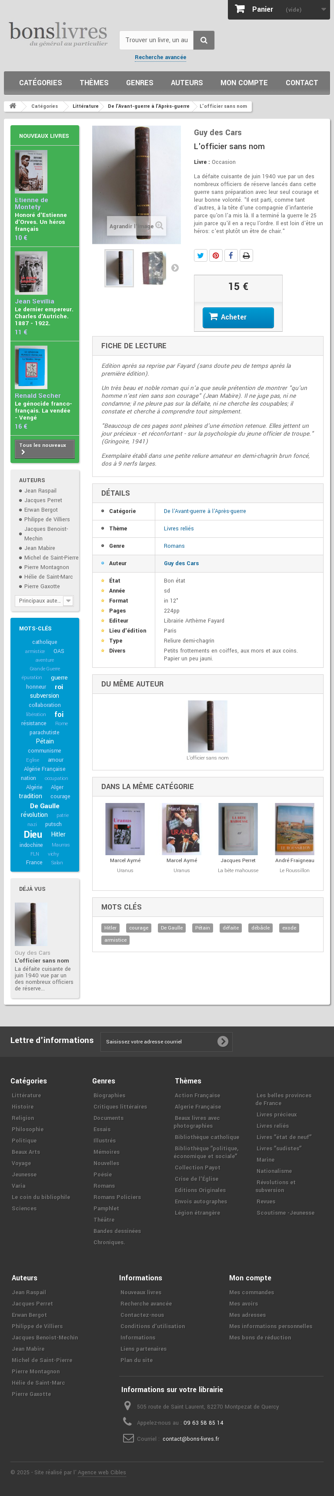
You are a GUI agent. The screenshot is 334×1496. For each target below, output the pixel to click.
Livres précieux (277, 1115)
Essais (102, 1129)
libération (36, 714)
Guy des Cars (32, 953)
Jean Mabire (39, 548)
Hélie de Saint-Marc (48, 577)
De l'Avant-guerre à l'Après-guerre (205, 511)
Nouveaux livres (44, 136)
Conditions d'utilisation (152, 1326)
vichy (53, 854)
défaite (231, 928)
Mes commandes (251, 1292)
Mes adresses (247, 1315)
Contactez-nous (142, 1315)
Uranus (125, 870)
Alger (57, 787)
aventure (45, 660)
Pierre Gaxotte (42, 586)
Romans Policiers (117, 1197)
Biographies (109, 1096)
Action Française (197, 1096)
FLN (34, 854)
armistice (35, 651)
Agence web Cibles (102, 1472)
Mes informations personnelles (270, 1326)
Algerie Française (198, 1107)
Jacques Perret (43, 500)
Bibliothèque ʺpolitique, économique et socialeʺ (206, 1152)
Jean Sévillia (34, 301)
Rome (61, 723)
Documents (109, 1118)
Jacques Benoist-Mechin (45, 1338)
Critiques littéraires (120, 1107)
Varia (18, 1186)
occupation (56, 778)
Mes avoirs (243, 1304)
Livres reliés (179, 529)
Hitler (58, 834)
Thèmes (94, 83)
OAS (58, 651)
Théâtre (104, 1220)
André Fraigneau (294, 860)
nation (28, 778)
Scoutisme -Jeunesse (285, 1213)
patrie (63, 815)
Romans (174, 546)
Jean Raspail (40, 491)
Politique (24, 1141)
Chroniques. (109, 1242)
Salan (57, 862)
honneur (36, 687)
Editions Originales (200, 1190)
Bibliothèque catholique (207, 1137)
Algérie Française (45, 769)
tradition (30, 796)
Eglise (32, 760)
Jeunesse (24, 1175)
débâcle (260, 928)
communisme (44, 751)
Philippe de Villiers (47, 519)
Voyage (21, 1163)
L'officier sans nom (42, 960)
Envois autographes (201, 1202)
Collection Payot (197, 1168)
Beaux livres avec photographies (197, 1122)
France (34, 862)
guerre (59, 677)
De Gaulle (44, 806)
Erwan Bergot (41, 510)
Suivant (174, 267)
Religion (23, 1118)
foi (58, 715)
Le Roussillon (295, 870)
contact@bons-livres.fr (191, 1439)
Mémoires (107, 1152)
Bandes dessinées (117, 1231)
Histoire (22, 1107)
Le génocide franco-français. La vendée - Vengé (43, 411)
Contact (302, 83)
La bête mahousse (238, 870)
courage (60, 796)
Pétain (45, 741)
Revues (266, 1202)
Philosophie (27, 1129)
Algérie (34, 787)
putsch (53, 824)
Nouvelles (106, 1163)
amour (55, 760)
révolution (34, 815)
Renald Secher (37, 395)
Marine (265, 1160)
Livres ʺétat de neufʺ (284, 1137)
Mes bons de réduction (260, 1338)
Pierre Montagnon (46, 567)
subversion (44, 695)
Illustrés (105, 1141)
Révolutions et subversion (275, 1186)
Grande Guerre (45, 669)
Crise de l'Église (196, 1179)
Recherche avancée (160, 57)
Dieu (33, 835)
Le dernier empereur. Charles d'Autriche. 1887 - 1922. (44, 316)
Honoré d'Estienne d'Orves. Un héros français (41, 222)
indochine (31, 845)
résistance (34, 723)
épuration (32, 677)
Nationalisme (274, 1171)
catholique (44, 642)
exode (289, 928)
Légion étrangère (197, 1213)
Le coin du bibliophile (41, 1197)
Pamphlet (106, 1209)
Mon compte (244, 83)
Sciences (24, 1209)
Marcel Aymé (125, 860)
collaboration (44, 705)
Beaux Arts (26, 1152)
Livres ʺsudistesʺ (279, 1149)
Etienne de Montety (31, 204)
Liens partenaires (143, 1349)
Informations (137, 1338)
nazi (32, 824)
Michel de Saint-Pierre (51, 558)
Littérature (26, 1096)
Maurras (61, 845)
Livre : (202, 162)
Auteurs (187, 83)
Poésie (103, 1175)
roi (59, 687)
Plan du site (136, 1360)
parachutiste (45, 732)
